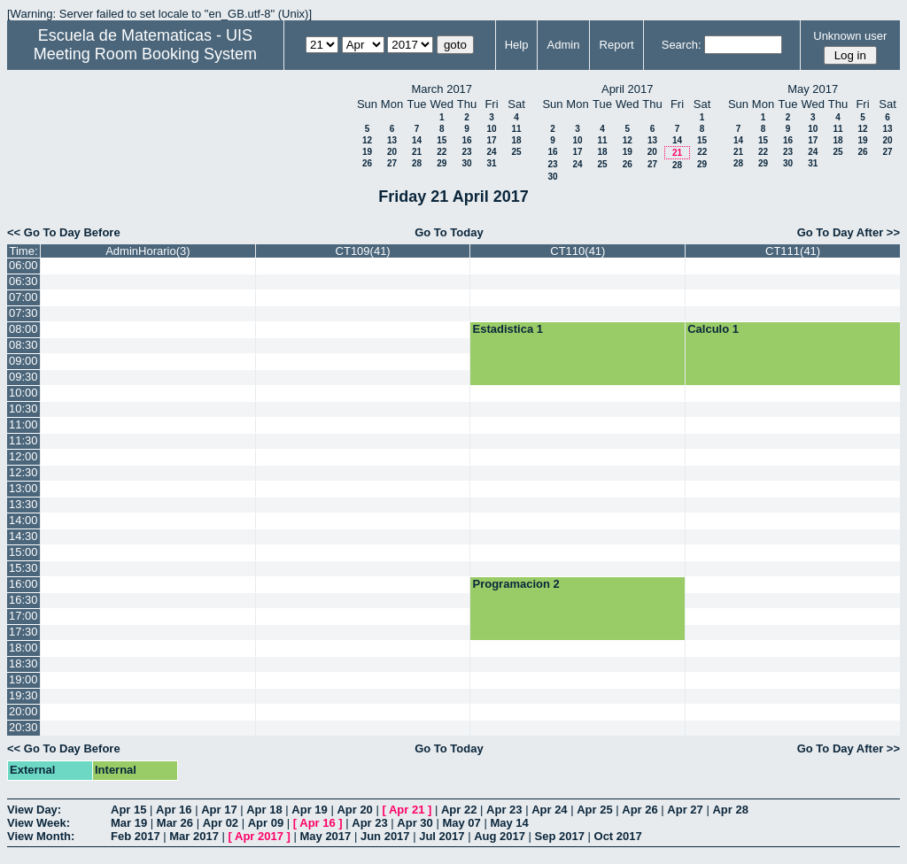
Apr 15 (128, 809)
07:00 (23, 297)
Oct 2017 (618, 836)
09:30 (23, 376)
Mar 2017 (194, 836)
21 (417, 152)
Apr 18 (264, 809)
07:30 (23, 313)
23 (466, 152)
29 (441, 163)
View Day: (34, 809)
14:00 (23, 520)
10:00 (23, 392)
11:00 (23, 424)
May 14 (509, 822)
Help (517, 44)
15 (441, 140)
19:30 (23, 695)
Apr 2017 (259, 836)
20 (392, 152)
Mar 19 (129, 822)
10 (491, 129)
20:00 (23, 711)
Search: (682, 44)
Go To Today (449, 232)
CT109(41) (363, 251)
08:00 (23, 329)
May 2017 (325, 836)
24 (491, 152)
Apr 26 (639, 809)
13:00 (23, 488)
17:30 (23, 631)
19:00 (23, 679)
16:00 (23, 583)
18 (516, 140)
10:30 (23, 408)
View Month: (40, 836)
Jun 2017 (385, 836)
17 (491, 140)
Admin (563, 44)
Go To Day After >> (848, 232)
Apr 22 (459, 809)
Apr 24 (549, 809)
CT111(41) (792, 251)
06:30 (23, 281)
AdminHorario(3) (147, 251)
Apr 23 (504, 809)
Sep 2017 (560, 836)
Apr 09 (265, 822)
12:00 (23, 456)
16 (466, 140)
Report (617, 44)
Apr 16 (173, 809)
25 (516, 152)
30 (466, 163)
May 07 (461, 822)
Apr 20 (354, 809)
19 (367, 152)
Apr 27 (684, 809)
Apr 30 (414, 822)
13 (392, 140)
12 (367, 140)
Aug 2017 (499, 836)
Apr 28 (730, 809)
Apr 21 (406, 809)
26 (367, 163)
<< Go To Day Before (63, 232)
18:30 (23, 663)
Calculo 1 (713, 329)
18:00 (23, 647)
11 (516, 129)
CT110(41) (577, 251)
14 (417, 140)
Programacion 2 (515, 583)
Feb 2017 (135, 836)
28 (417, 163)
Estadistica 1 (507, 329)
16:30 (23, 599)
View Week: (38, 822)
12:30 (23, 472)
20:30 (23, 727)
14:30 (23, 536)
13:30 (23, 504)
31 (491, 163)
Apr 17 (218, 809)
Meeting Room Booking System (145, 54)
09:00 (23, 360)
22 (441, 152)
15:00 (23, 552)
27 (392, 163)
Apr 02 (220, 822)
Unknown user (850, 35)
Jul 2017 (441, 836)
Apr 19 (309, 809)
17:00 (23, 615)
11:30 (23, 440)
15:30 (23, 568)
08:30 (23, 344)
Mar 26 (175, 822)
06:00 (23, 265)
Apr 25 (594, 809)
